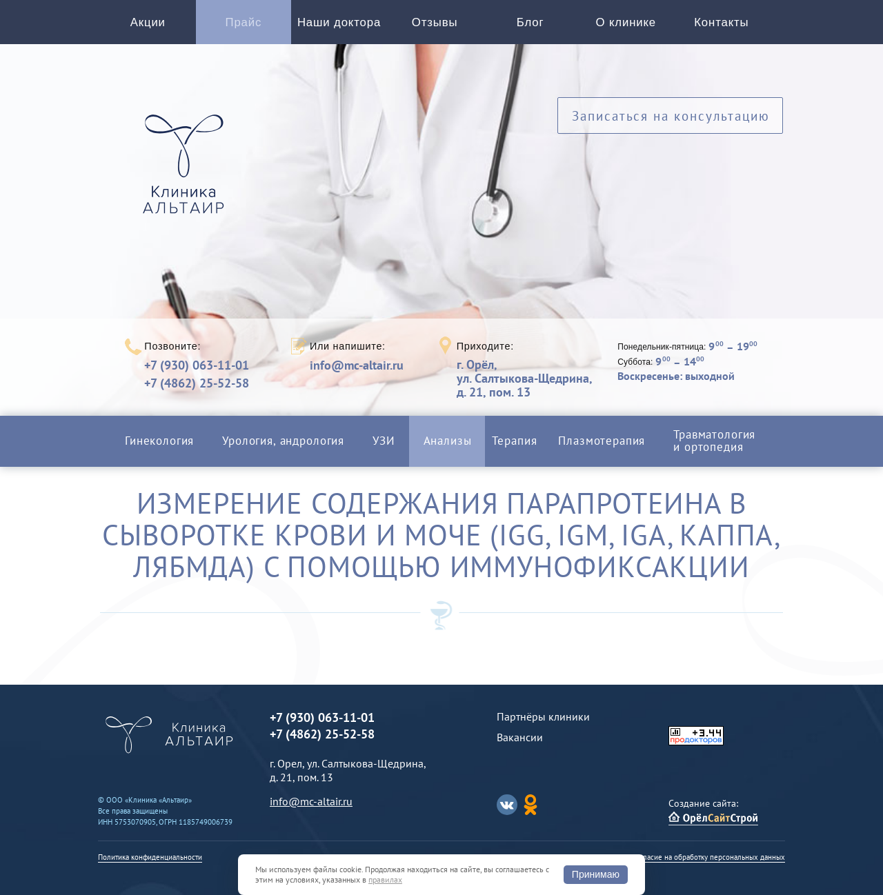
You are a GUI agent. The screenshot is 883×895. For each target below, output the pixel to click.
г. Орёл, (524, 378)
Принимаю (595, 874)
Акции (148, 22)
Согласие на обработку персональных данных (708, 857)
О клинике (626, 22)
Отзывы (435, 22)
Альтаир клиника (187, 172)
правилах (385, 879)
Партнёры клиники (543, 716)
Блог (530, 22)
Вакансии (520, 737)
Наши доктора (339, 22)
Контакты (721, 22)
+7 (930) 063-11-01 (196, 365)
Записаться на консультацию (671, 115)
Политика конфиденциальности (150, 857)
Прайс (244, 22)
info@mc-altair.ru (357, 365)
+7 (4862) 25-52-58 (196, 383)
